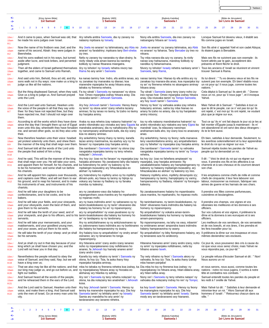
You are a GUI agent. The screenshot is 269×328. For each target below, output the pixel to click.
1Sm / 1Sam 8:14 (10, 205)
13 (106, 27)
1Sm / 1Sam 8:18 (10, 246)
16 (131, 27)
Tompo (180, 97)
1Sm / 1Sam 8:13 (10, 195)
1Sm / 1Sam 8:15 (10, 215)
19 (156, 27)
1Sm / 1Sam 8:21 (10, 280)
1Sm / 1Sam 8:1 (10, 40)
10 (80, 27)
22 (181, 27)
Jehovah (105, 97)
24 (198, 27)
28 (232, 27)
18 (148, 27)
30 (249, 27)
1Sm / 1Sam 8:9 (10, 141)
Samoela (106, 37)
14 (114, 27)
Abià (195, 47)
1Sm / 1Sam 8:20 (10, 270)
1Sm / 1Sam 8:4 (10, 71)
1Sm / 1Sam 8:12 (10, 178)
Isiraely (108, 40)
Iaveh (153, 101)
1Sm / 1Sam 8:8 (10, 124)
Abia (132, 47)
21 (173, 27)
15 (122, 27)
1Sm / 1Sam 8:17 (10, 236)
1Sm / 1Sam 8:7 (10, 108)
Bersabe (180, 50)
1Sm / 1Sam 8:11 (10, 162)
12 (97, 27)
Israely (172, 40)
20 (164, 27)
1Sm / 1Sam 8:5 (10, 81)
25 (207, 27)
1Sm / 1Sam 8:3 (10, 61)
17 (139, 27)
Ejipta (191, 124)
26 (215, 27)
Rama (82, 71)
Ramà (162, 71)
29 (240, 27)
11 (89, 27)
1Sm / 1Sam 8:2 (10, 50)
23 (190, 27)
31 (257, 27)
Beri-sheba (129, 50)
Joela (87, 47)
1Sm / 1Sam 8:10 (10, 151)
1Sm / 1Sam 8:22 (10, 290)
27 (223, 27)
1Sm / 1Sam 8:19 (10, 259)
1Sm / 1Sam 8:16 (10, 225)
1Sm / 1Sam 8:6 (10, 95)
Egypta (131, 124)
